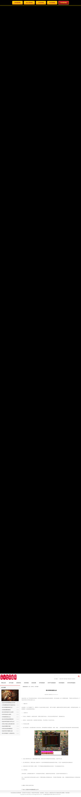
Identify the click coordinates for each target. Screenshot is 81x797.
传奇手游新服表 (52, 682)
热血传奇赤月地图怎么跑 (7, 730)
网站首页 (3, 682)
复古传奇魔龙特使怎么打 (7, 707)
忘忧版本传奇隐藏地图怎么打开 (32, 789)
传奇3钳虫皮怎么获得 (6, 714)
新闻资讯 (18, 682)
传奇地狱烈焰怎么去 (6, 716)
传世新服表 (61, 682)
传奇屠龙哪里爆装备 (6, 709)
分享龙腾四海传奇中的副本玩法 (8, 705)
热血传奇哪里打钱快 (6, 726)
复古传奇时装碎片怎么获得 (7, 712)
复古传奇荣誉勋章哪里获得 (7, 719)
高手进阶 (11, 682)
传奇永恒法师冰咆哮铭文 (7, 728)
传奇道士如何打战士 (29, 785)
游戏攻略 (33, 682)
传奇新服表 (42, 682)
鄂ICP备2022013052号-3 (56, 794)
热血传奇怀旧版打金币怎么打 (8, 721)
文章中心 (32, 686)
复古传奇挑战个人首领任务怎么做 (9, 733)
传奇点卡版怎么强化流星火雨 (8, 723)
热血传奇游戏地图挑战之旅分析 (8, 702)
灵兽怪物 (26, 682)
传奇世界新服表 (71, 682)
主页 (29, 686)
